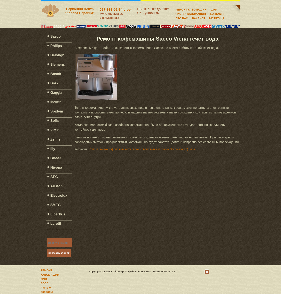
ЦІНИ (214, 9)
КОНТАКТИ (217, 13)
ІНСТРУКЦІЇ (216, 18)
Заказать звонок (58, 252)
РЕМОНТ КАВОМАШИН (190, 9)
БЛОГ (44, 283)
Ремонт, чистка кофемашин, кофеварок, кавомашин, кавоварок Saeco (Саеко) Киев (142, 149)
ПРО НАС (181, 18)
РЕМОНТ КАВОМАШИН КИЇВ (50, 275)
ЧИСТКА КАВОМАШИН (190, 13)
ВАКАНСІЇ (198, 18)
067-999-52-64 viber (116, 10)
